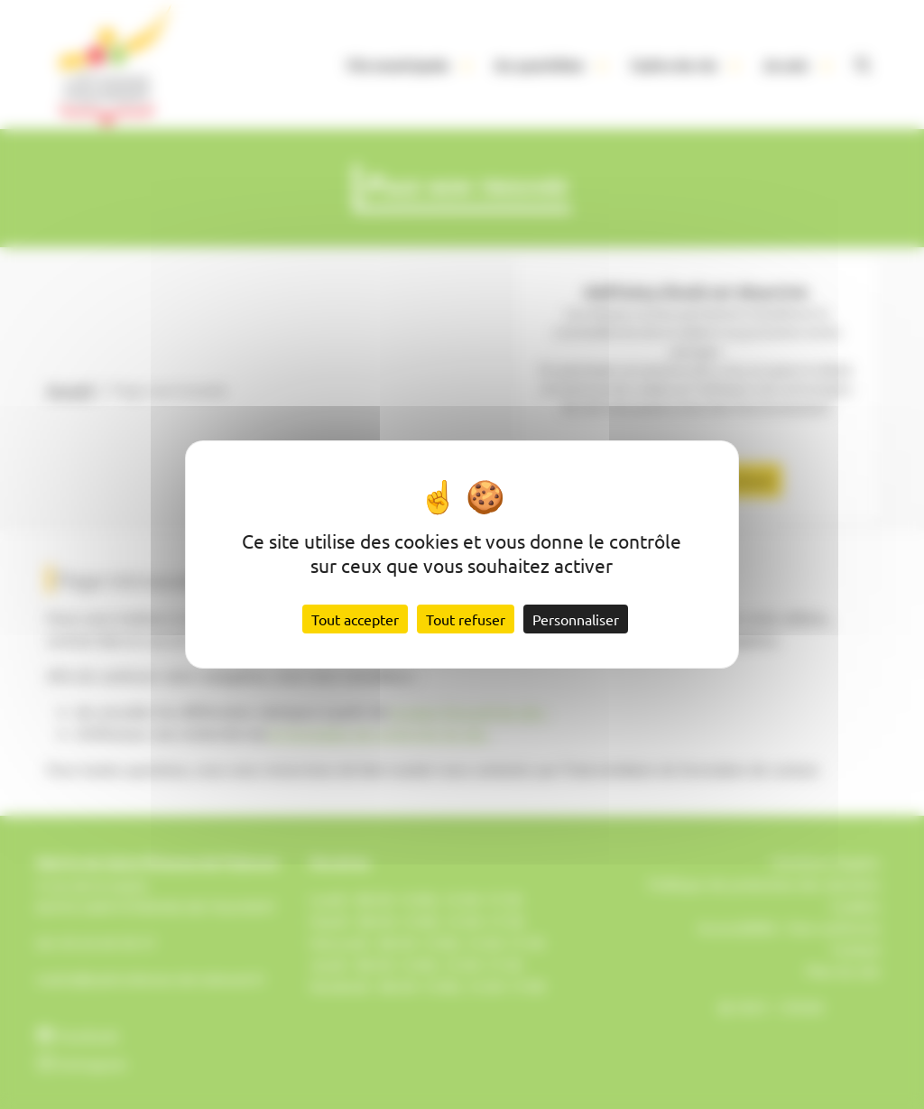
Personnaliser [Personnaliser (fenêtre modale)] (575, 619)
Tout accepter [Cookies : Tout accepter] (355, 619)
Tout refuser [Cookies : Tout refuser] (465, 619)
